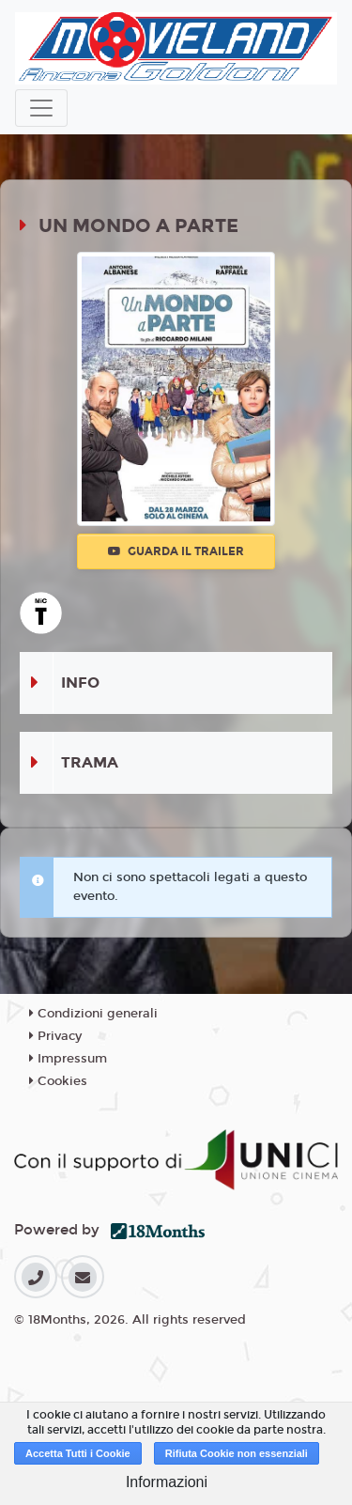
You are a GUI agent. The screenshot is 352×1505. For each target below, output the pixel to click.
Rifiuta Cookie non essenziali (236, 1453)
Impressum (68, 1058)
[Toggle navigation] (41, 108)
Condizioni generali (93, 1013)
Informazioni (166, 1482)
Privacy (55, 1036)
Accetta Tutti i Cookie (77, 1453)
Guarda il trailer (176, 551)
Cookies (58, 1081)
